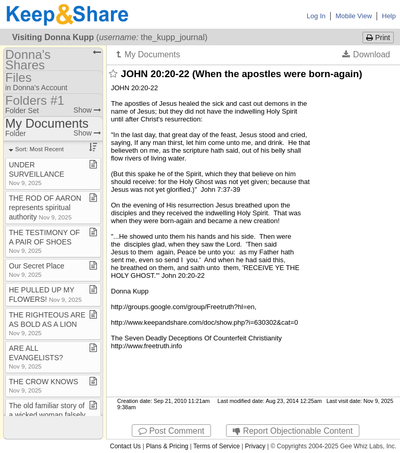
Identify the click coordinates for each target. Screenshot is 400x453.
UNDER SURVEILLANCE (36, 173)
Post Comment (171, 430)
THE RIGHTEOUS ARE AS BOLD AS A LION (47, 323)
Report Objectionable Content (293, 430)
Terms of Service (216, 446)
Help (389, 16)
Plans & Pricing (167, 446)
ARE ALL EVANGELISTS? (36, 357)
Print (378, 37)
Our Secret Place (37, 270)
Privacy (255, 446)
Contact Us (125, 446)
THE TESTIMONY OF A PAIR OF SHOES (44, 241)
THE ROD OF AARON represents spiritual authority (45, 207)
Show (87, 110)
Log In (316, 16)
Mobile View (353, 16)
